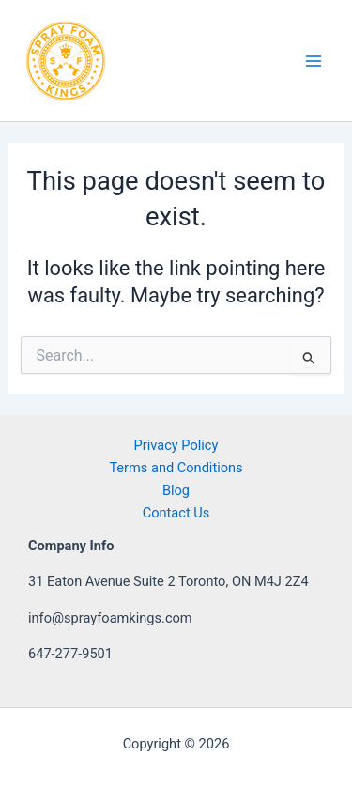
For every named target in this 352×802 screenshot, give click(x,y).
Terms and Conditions (175, 467)
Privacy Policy (176, 445)
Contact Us (176, 512)
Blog (176, 490)
